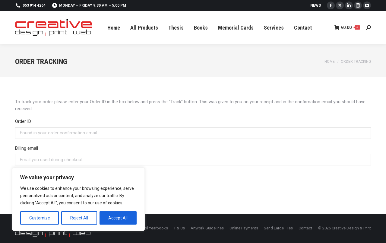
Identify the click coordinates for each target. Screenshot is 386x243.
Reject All (79, 218)
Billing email (26, 148)
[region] (78, 199)
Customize (39, 218)
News (315, 5)
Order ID (23, 121)
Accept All (118, 218)
